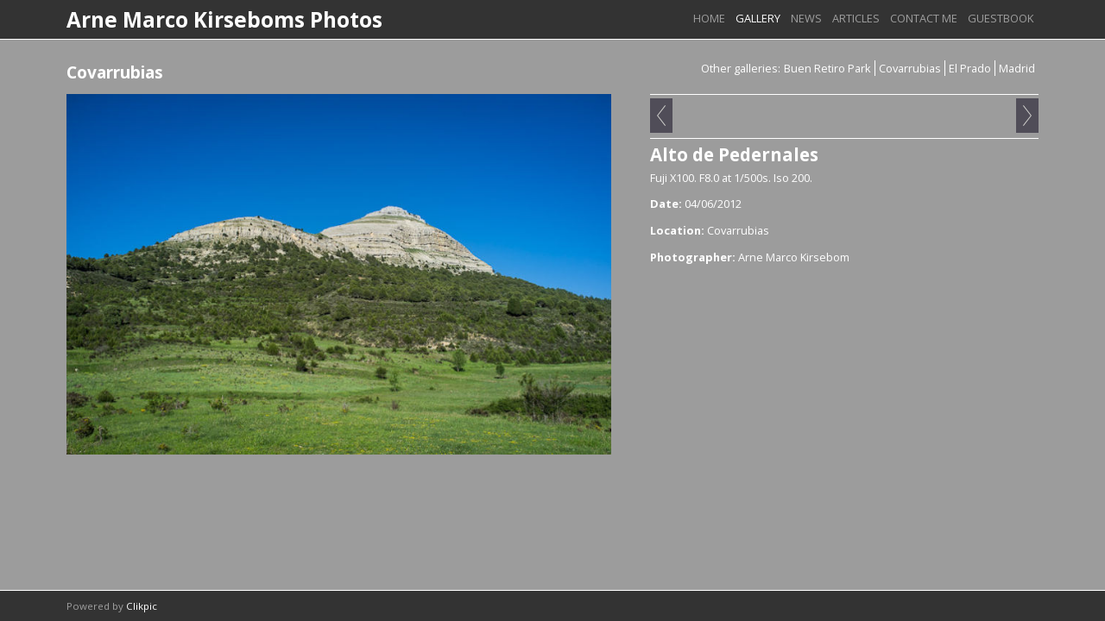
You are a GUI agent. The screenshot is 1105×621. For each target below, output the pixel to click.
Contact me (923, 18)
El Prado (970, 68)
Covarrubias (910, 68)
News (806, 18)
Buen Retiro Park (827, 68)
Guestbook (1000, 18)
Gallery (758, 18)
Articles (856, 18)
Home (709, 18)
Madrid (1017, 68)
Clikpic (141, 605)
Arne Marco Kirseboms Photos (224, 19)
